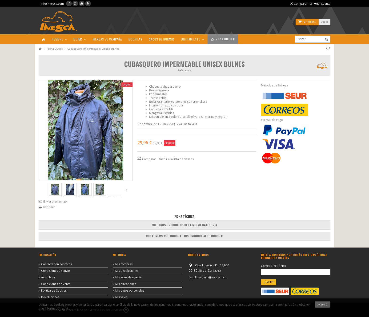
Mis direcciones (125, 284)
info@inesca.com (52, 4)
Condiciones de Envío (55, 271)
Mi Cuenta (322, 4)
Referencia (185, 70)
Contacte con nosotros (56, 264)
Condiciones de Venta (55, 284)
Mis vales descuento (128, 277)
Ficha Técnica (184, 216)
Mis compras (123, 264)
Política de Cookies (54, 291)
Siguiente (126, 189)
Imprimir (49, 207)
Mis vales (121, 297)
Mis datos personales (129, 291)
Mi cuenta (119, 255)
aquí (65, 308)
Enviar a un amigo (55, 201)
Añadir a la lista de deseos (176, 159)
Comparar (149, 159)
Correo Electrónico (273, 266)
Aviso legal (48, 277)
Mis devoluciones (126, 271)
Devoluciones (50, 297)
